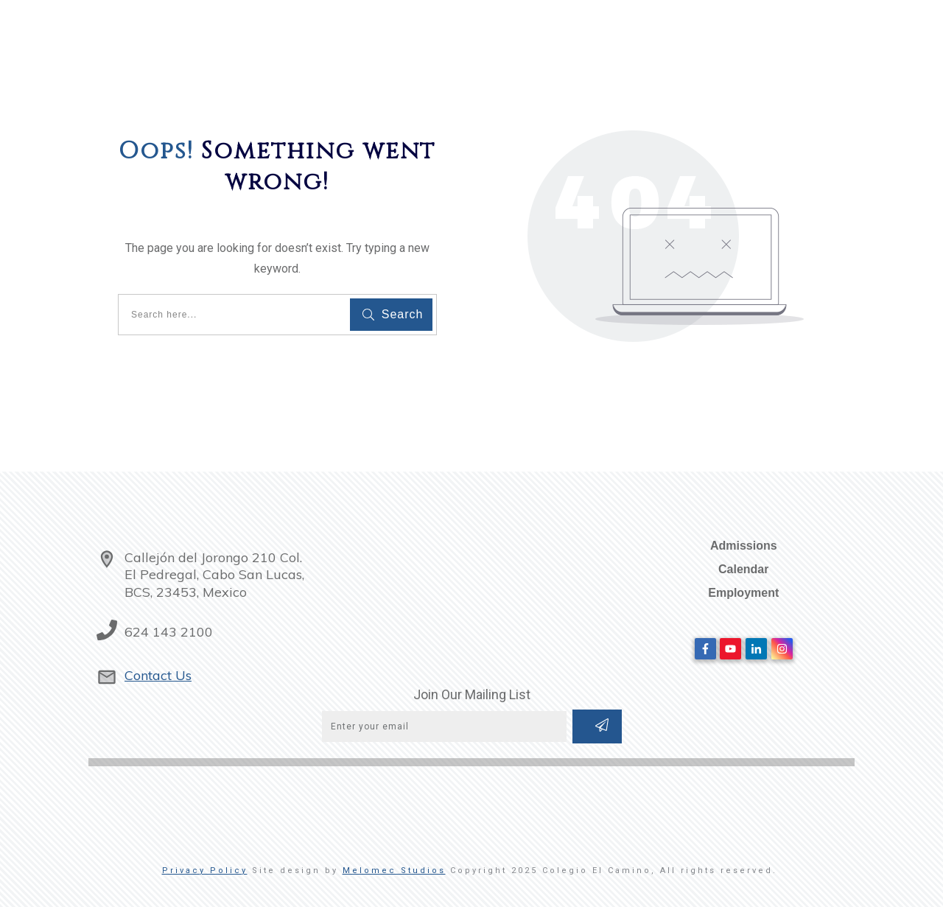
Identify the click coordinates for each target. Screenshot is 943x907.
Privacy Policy (205, 870)
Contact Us (158, 675)
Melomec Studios (394, 870)
